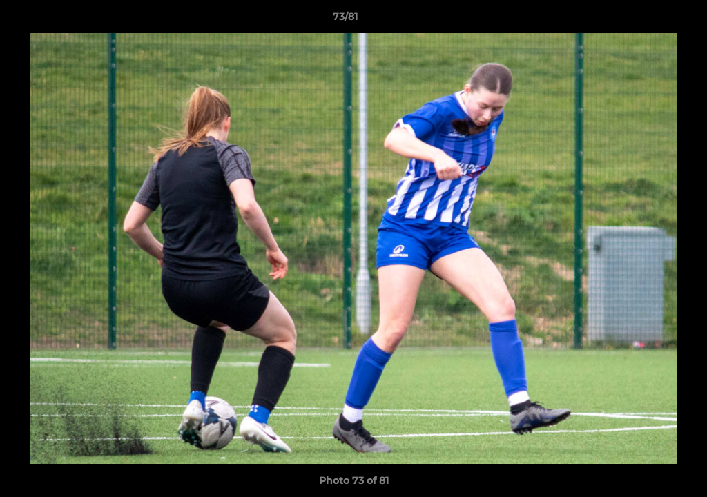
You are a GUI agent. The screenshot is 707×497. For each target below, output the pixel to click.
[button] (649, 20)
